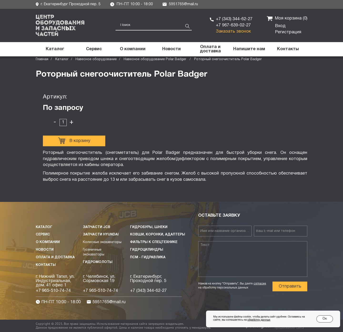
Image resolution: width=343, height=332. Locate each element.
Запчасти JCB (96, 227)
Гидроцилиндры (146, 249)
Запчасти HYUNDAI (101, 234)
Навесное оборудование (96, 59)
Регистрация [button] (288, 32)
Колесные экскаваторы (102, 242)
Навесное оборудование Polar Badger (155, 59)
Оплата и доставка (55, 257)
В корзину (74, 140)
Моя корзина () (287, 18)
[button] (249, 49)
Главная (42, 59)
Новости (45, 249)
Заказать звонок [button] (233, 31)
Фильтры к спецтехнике (153, 242)
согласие (259, 283)
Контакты (46, 265)
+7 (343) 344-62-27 (234, 19)
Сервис (43, 234)
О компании (48, 242)
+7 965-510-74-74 (53, 291)
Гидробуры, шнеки (148, 227)
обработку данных (258, 320)
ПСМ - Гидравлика (148, 257)
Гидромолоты (97, 262)
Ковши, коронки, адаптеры (157, 234)
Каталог (62, 59)
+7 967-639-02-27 (233, 25)
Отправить (290, 286)
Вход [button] (280, 26)
